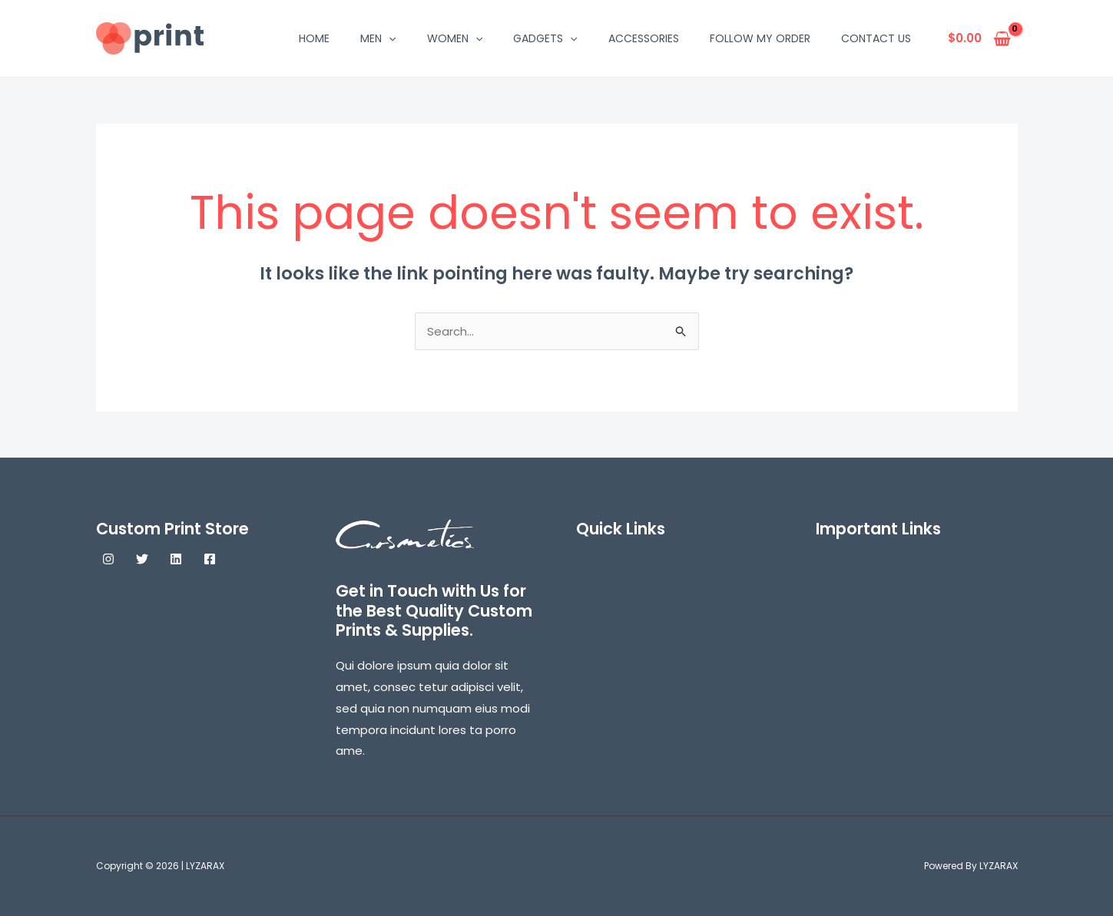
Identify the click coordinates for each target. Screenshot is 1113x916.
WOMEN (454, 38)
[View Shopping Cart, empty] (980, 38)
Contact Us (876, 38)
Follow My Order (760, 38)
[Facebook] (209, 559)
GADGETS (545, 38)
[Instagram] (108, 559)
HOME (314, 38)
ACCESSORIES (643, 38)
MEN (378, 38)
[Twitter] (142, 559)
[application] (389, 38)
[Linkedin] (176, 559)
